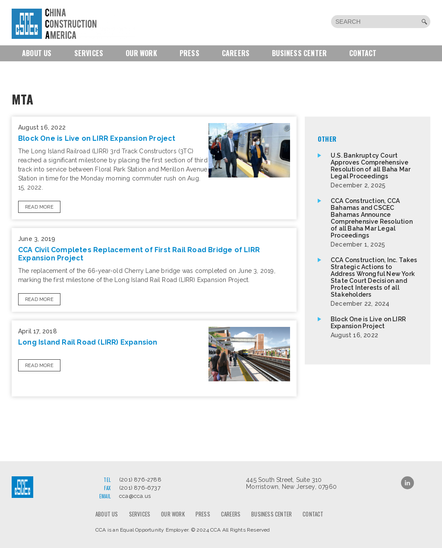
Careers (235, 53)
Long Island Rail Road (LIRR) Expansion (88, 342)
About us (37, 53)
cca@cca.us (135, 496)
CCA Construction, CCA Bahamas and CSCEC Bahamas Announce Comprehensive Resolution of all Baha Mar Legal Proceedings (374, 222)
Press (189, 53)
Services (89, 53)
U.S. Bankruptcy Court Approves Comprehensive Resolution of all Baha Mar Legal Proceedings (374, 170)
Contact (362, 53)
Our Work (141, 53)
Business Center (299, 53)
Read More (39, 207)
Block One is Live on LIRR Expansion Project (97, 138)
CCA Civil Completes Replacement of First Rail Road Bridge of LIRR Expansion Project (139, 254)
